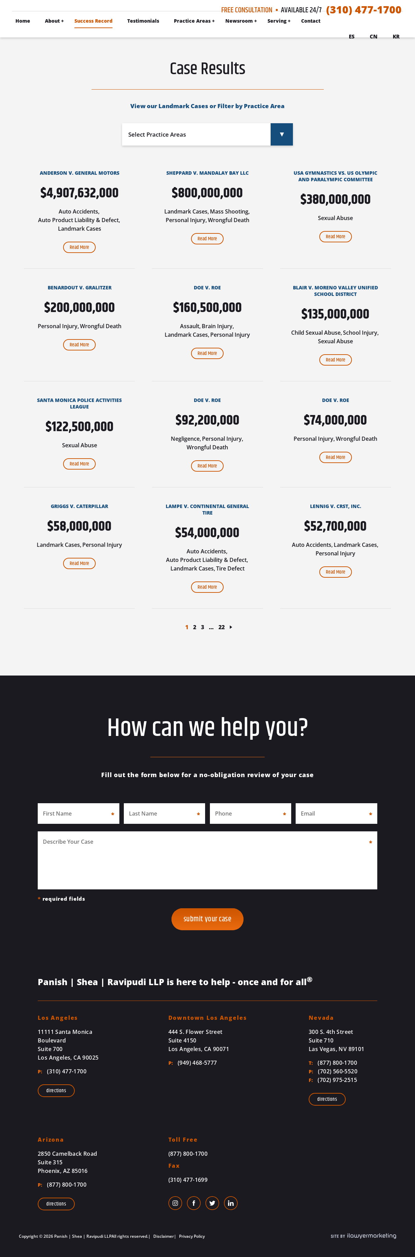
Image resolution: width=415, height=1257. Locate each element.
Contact (310, 21)
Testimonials (143, 21)
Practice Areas (192, 21)
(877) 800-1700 (333, 1062)
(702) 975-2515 (333, 1080)
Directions (56, 1091)
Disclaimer (163, 1236)
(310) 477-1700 (364, 9)
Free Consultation (246, 10)
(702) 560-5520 (333, 1071)
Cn (374, 36)
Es (352, 36)
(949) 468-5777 (192, 1062)
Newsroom (239, 21)
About (52, 21)
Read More (79, 247)
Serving (277, 21)
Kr (396, 36)
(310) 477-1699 (188, 1180)
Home (22, 21)
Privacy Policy (191, 1236)
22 (221, 627)
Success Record (93, 21)
